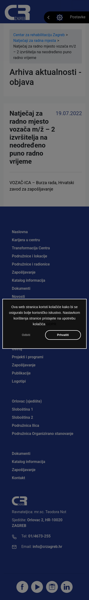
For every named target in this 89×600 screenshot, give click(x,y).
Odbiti (26, 336)
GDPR (51, 325)
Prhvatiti (63, 336)
